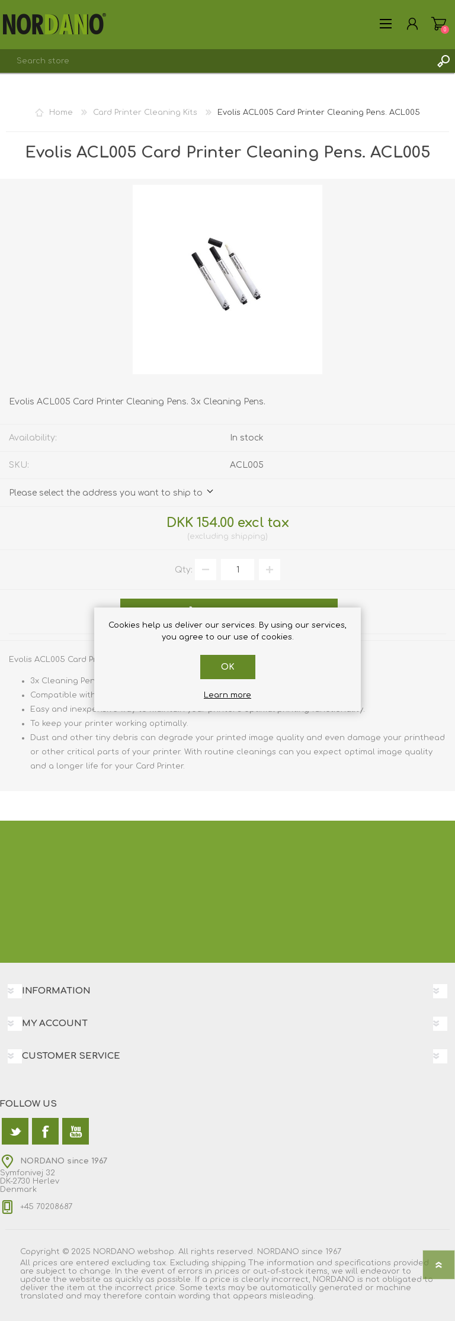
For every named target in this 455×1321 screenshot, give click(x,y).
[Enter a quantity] (237, 569)
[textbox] (215, 61)
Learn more (227, 695)
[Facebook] (45, 1131)
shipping (248, 536)
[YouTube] (75, 1131)
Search (443, 61)
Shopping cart (438, 24)
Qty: (184, 569)
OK (228, 667)
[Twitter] (15, 1131)
